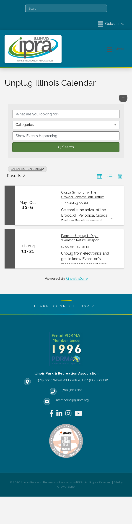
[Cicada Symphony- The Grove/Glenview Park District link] (48, 205)
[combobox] (66, 125)
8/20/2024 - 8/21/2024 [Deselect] (27, 168)
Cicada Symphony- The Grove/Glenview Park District (82, 195)
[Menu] (111, 24)
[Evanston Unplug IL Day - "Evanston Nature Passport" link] (48, 249)
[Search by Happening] (66, 135)
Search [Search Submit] (66, 147)
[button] (123, 97)
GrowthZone (77, 278)
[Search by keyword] (66, 114)
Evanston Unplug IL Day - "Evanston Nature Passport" (80, 238)
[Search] (66, 8)
